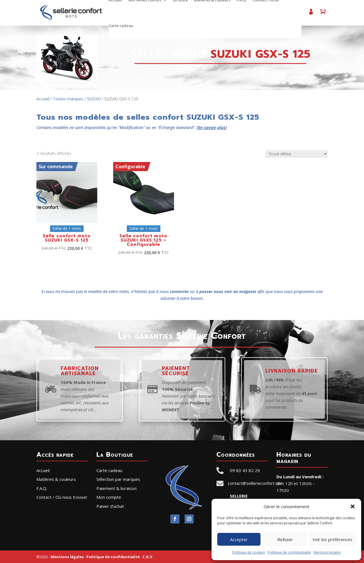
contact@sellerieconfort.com (256, 483)
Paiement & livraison (116, 488)
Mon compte (310, 14)
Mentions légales (327, 552)
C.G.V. (147, 556)
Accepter (239, 539)
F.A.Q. (41, 488)
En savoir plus (212, 127)
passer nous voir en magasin (227, 291)
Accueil (42, 98)
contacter (179, 291)
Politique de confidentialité (289, 552)
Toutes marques (68, 98)
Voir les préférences (332, 539)
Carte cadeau (120, 26)
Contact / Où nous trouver (62, 497)
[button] (352, 506)
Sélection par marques (118, 479)
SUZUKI (94, 98)
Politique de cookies (248, 552)
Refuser (285, 539)
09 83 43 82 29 (245, 470)
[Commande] (296, 154)
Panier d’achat (322, 14)
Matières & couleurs (56, 479)
